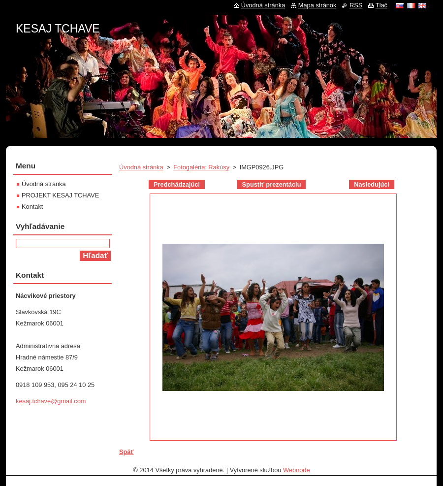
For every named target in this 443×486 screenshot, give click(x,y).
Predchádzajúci (177, 184)
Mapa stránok (317, 5)
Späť (126, 451)
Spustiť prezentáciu (271, 184)
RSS (355, 5)
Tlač (381, 5)
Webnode (296, 470)
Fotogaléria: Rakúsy (201, 167)
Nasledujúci (371, 184)
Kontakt (32, 206)
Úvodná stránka (141, 167)
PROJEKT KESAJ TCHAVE (60, 195)
